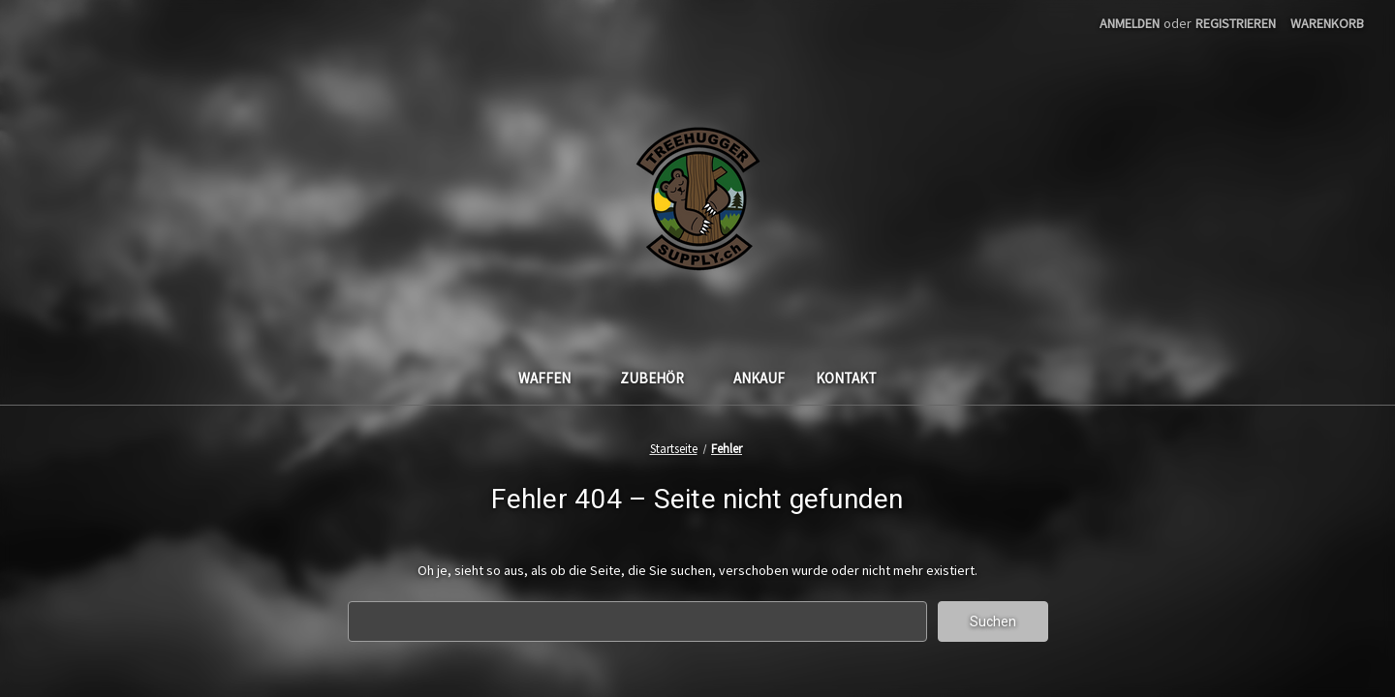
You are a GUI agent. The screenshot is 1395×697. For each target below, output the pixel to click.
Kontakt (846, 378)
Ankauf (759, 378)
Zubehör (661, 378)
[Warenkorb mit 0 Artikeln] (1327, 23)
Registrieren (1235, 23)
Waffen (553, 378)
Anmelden (1130, 23)
